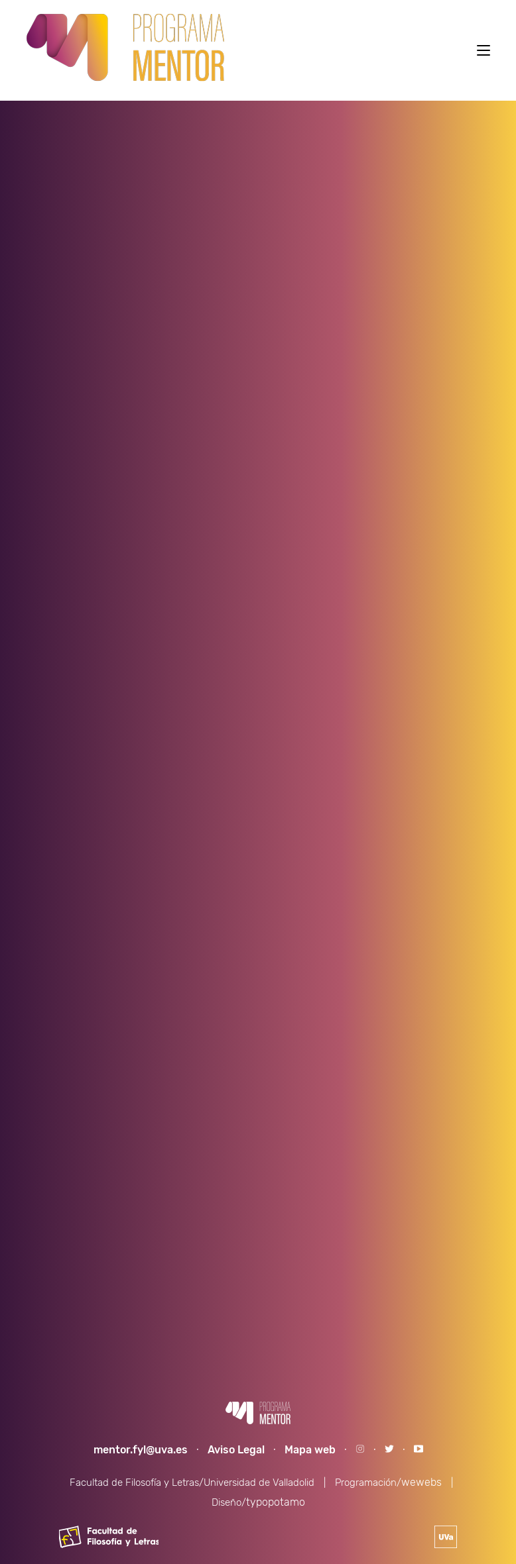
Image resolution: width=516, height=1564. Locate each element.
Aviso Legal (236, 1449)
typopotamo (275, 1502)
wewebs (421, 1482)
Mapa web (310, 1449)
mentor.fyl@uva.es (141, 1449)
